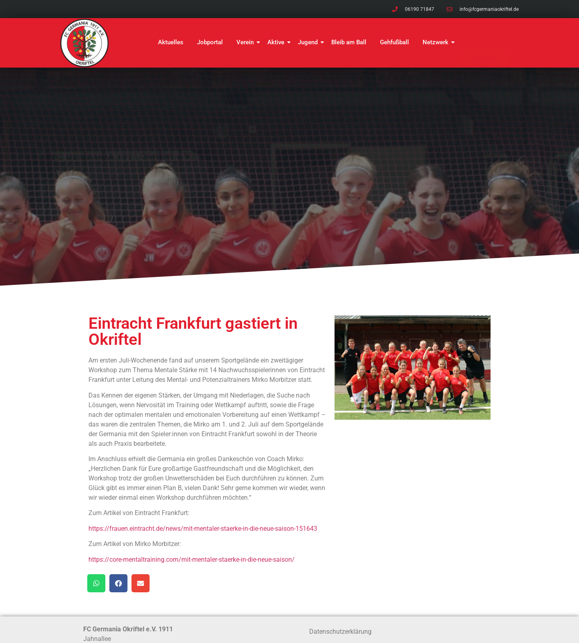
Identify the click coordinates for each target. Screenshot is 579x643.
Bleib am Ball (348, 42)
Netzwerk (437, 42)
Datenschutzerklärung (340, 631)
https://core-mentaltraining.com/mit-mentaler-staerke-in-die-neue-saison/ (191, 559)
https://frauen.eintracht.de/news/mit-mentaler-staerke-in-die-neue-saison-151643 (202, 528)
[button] (96, 583)
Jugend (309, 42)
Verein (246, 42)
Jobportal (210, 42)
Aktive (277, 42)
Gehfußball (394, 42)
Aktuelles (170, 42)
